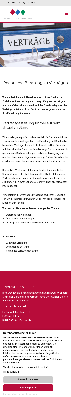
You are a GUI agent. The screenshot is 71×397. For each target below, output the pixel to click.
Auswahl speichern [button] (28, 379)
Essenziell (12, 371)
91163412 (26, 320)
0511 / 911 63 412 (10, 3)
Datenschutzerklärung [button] (13, 394)
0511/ (18, 320)
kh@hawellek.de (11, 316)
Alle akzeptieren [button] (28, 387)
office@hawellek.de (27, 3)
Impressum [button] (31, 394)
